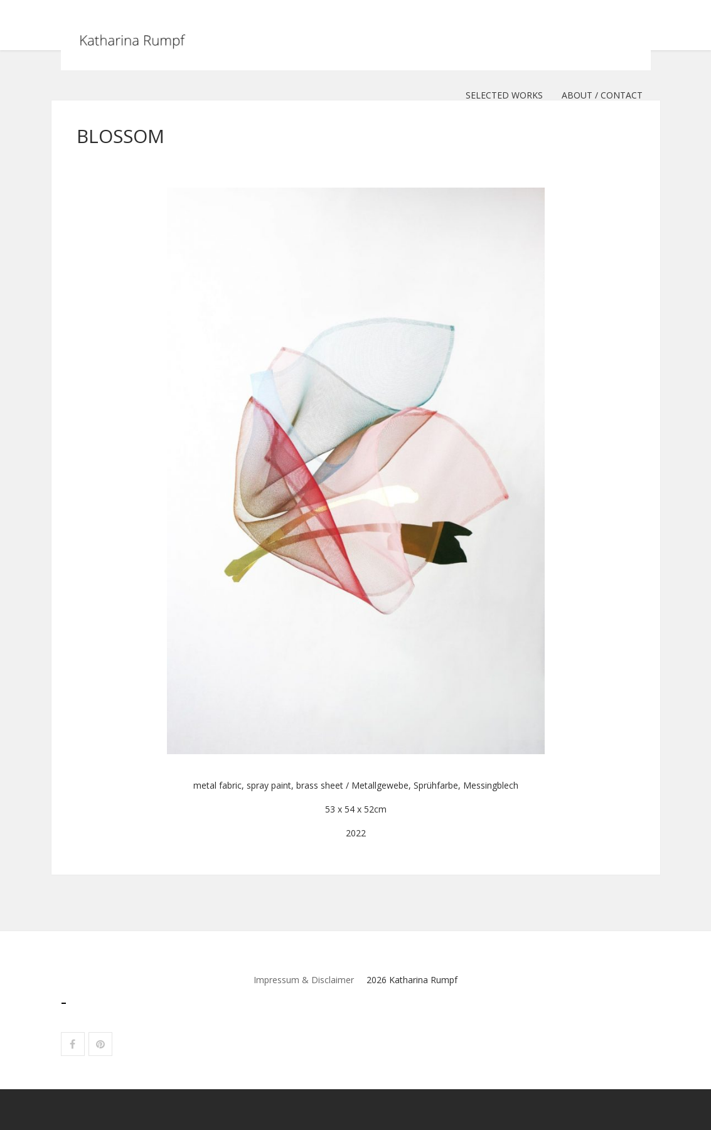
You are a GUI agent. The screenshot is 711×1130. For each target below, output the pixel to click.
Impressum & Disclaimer (304, 980)
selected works (504, 95)
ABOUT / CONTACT (602, 95)
